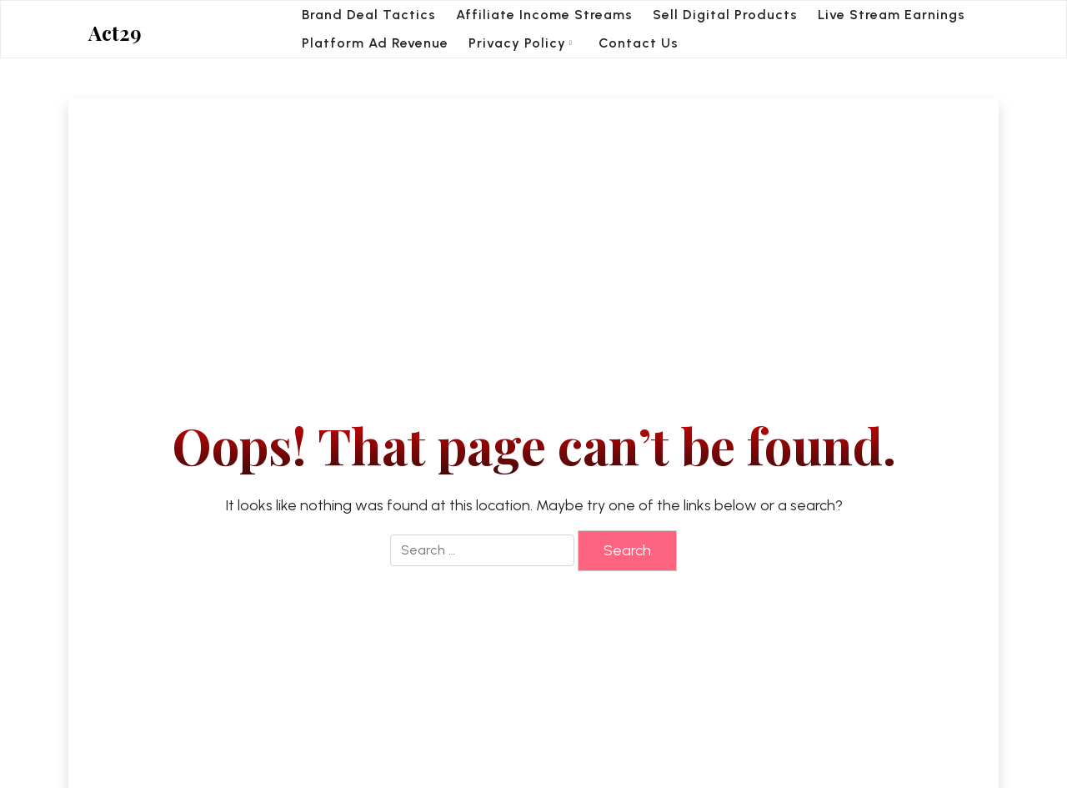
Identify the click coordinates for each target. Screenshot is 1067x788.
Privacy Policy (517, 43)
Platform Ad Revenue (375, 43)
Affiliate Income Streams (544, 15)
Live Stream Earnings (891, 15)
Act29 (115, 33)
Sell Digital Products (725, 15)
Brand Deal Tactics (369, 15)
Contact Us (639, 43)
